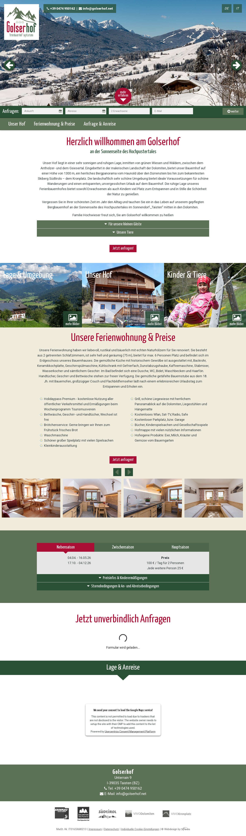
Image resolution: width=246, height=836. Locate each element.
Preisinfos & (123, 578)
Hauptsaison (180, 547)
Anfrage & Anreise (100, 124)
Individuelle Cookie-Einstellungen (140, 829)
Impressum (95, 829)
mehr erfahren (123, 94)
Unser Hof (16, 124)
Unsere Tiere (123, 232)
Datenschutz (111, 829)
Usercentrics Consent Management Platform (130, 731)
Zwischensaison (123, 547)
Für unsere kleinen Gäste (123, 224)
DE (226, 8)
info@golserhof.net (96, 8)
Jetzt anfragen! (123, 248)
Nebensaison (66, 547)
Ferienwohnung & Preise (54, 124)
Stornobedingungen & (123, 586)
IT (237, 8)
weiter (233, 111)
